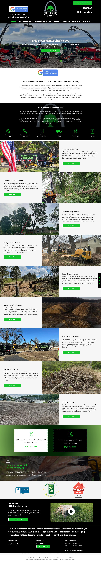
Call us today (52, 121)
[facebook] (84, 8)
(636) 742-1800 (84, 12)
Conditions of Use (48, 557)
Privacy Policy (30, 557)
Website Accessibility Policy (68, 557)
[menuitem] (13, 21)
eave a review (36, 475)
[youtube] (90, 8)
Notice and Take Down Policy (58, 557)
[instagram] (87, 8)
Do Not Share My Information (39, 557)
